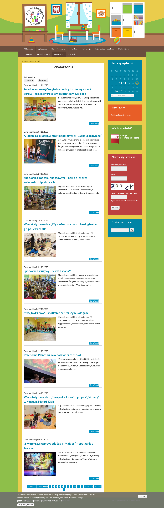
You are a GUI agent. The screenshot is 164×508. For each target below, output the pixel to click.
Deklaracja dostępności (121, 115)
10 (74, 486)
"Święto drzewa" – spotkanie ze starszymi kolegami (56, 313)
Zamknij (142, 498)
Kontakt (74, 49)
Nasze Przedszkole (59, 49)
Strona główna (26, 61)
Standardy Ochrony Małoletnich (37, 54)
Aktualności (28, 49)
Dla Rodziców (123, 49)
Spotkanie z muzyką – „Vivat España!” (47, 271)
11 (78, 486)
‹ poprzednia (43, 486)
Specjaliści (72, 54)
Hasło (113, 174)
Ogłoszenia (42, 49)
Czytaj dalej (94, 124)
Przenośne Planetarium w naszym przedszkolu (53, 355)
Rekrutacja (86, 49)
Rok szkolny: (30, 77)
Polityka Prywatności (25, 506)
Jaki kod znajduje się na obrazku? (124, 193)
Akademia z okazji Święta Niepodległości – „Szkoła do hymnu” (63, 135)
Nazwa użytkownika (119, 164)
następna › (89, 486)
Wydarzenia (58, 54)
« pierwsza (32, 486)
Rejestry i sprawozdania (104, 49)
